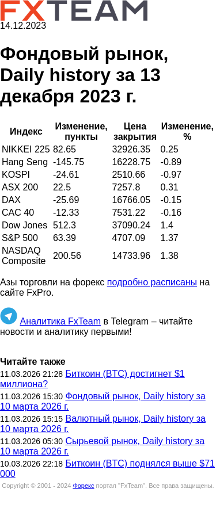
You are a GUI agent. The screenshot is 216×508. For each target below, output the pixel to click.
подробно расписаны (152, 282)
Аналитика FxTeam (60, 321)
